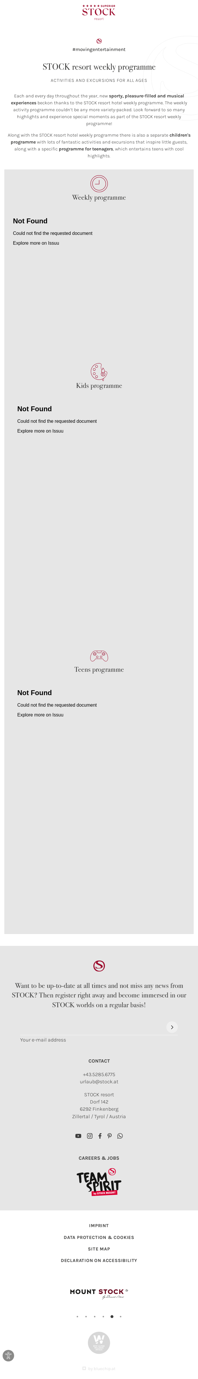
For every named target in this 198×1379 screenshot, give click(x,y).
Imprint (99, 1225)
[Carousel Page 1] (77, 1316)
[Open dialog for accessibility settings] (8, 1355)
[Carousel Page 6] (120, 1316)
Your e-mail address (43, 1040)
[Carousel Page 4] (103, 1316)
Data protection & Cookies (99, 1237)
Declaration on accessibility (99, 1260)
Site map (99, 1249)
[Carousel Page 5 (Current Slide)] (112, 1316)
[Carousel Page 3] (94, 1316)
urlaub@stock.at (99, 1081)
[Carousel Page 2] (86, 1316)
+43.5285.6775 (99, 1074)
